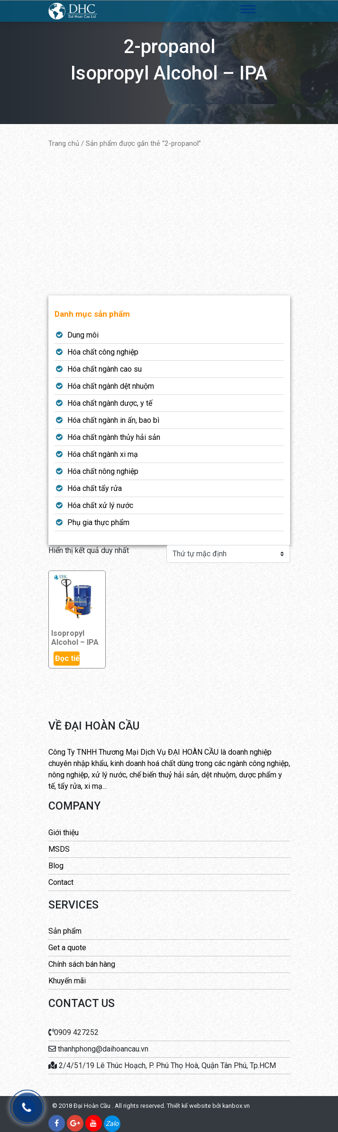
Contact (60, 882)
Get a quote (67, 947)
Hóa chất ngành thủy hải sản (113, 437)
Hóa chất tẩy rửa (94, 488)
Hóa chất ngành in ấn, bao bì (113, 420)
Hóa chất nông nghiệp (102, 471)
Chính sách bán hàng (81, 964)
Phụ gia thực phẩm (98, 522)
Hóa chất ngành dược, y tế (109, 403)
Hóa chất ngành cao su (104, 369)
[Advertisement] (169, 222)
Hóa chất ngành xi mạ (102, 454)
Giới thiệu (63, 832)
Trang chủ (63, 143)
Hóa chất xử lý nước (100, 505)
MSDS (59, 849)
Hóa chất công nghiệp (102, 352)
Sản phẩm (65, 931)
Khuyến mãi (67, 980)
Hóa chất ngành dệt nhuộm (110, 386)
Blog (56, 865)
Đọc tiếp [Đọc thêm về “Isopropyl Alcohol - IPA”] (67, 658)
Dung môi (83, 334)
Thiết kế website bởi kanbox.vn (208, 1105)
